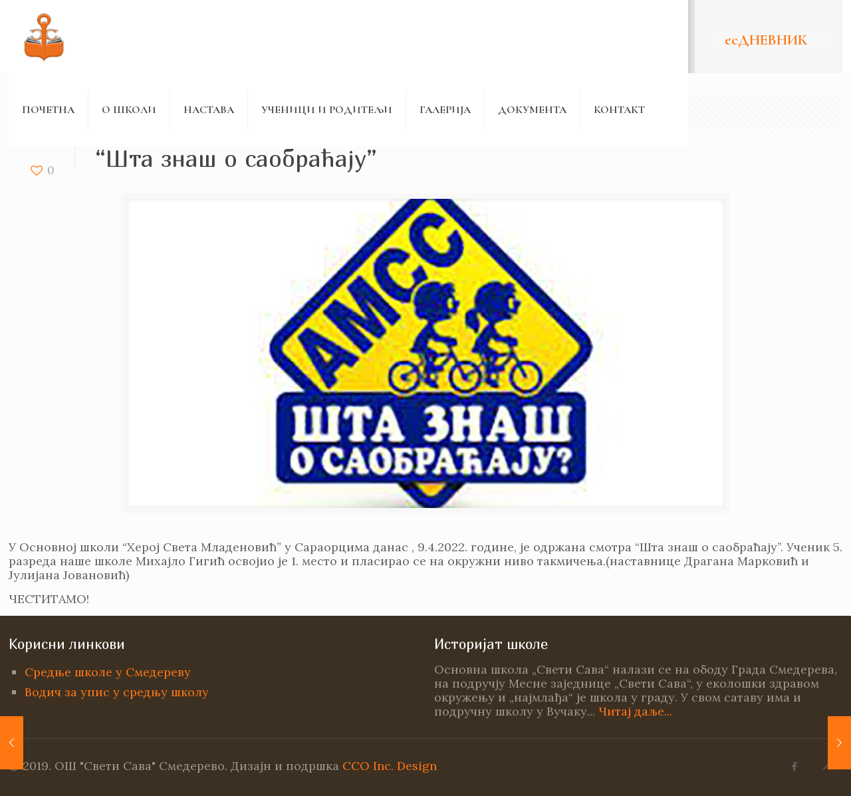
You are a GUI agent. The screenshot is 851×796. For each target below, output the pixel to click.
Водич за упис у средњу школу (117, 692)
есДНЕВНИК (766, 40)
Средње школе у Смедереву (108, 672)
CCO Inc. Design (389, 765)
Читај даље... (635, 711)
